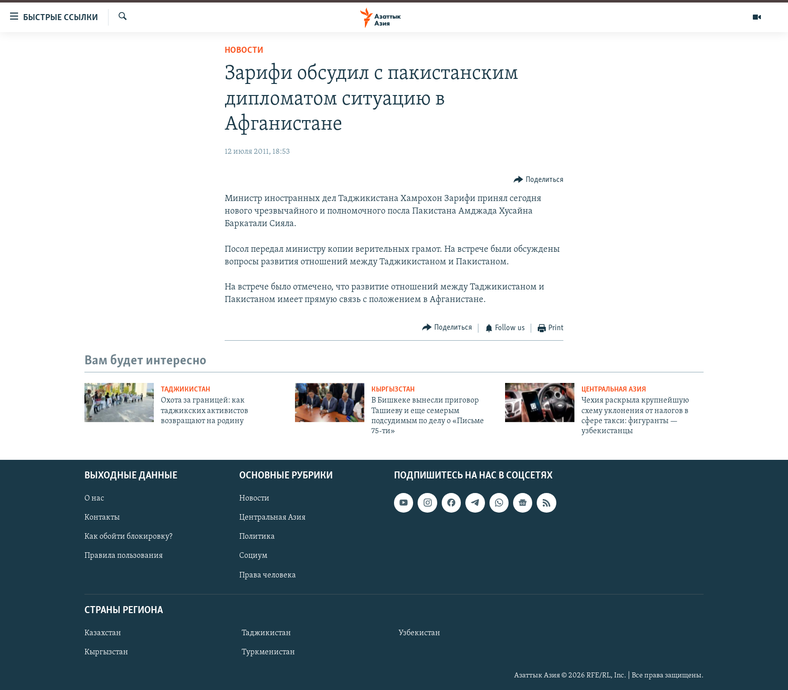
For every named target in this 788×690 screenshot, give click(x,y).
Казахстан (102, 633)
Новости (244, 50)
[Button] (538, 180)
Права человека (267, 575)
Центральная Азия (613, 389)
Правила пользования (123, 556)
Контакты (102, 518)
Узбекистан (419, 633)
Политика (257, 537)
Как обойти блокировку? (128, 537)
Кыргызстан (393, 389)
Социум (253, 556)
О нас (94, 499)
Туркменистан (268, 652)
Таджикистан (185, 389)
